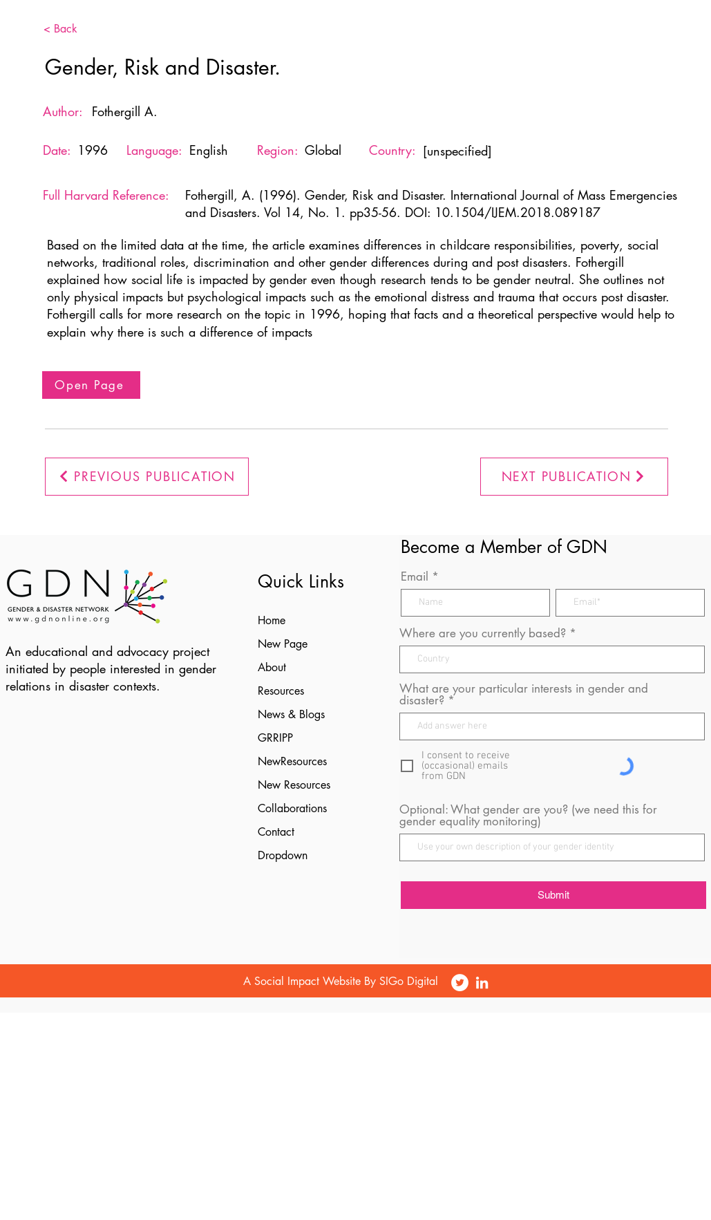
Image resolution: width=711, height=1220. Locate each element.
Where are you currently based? (482, 633)
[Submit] (553, 895)
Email (414, 577)
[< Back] (82, 29)
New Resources (294, 785)
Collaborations (292, 808)
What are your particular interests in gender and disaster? (523, 694)
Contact (276, 832)
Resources (281, 691)
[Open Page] (91, 385)
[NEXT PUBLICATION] (574, 477)
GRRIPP (275, 738)
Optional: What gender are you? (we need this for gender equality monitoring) (528, 815)
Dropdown (282, 855)
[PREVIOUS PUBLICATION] (147, 477)
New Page (282, 644)
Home (271, 620)
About (272, 667)
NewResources (292, 761)
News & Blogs (291, 714)
